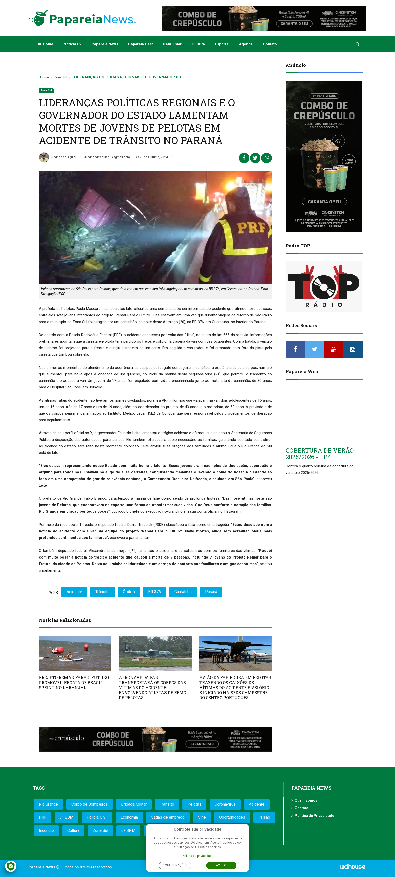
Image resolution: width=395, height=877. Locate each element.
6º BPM (128, 830)
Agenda (246, 44)
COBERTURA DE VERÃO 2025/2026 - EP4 (320, 453)
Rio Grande (48, 804)
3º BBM (66, 817)
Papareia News (105, 44)
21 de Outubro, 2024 (152, 157)
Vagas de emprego (168, 817)
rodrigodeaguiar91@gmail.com (106, 157)
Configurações (175, 865)
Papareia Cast (140, 44)
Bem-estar (172, 44)
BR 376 (154, 591)
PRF (42, 817)
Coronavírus (225, 804)
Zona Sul (60, 77)
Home (45, 44)
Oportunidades (232, 817)
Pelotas (194, 804)
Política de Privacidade (314, 816)
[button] (358, 44)
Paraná (211, 591)
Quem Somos (306, 800)
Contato (270, 44)
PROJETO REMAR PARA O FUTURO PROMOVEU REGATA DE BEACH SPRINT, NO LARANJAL (74, 682)
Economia (129, 817)
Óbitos (129, 591)
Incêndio (46, 830)
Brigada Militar (134, 804)
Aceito (221, 865)
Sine (202, 817)
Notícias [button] (72, 44)
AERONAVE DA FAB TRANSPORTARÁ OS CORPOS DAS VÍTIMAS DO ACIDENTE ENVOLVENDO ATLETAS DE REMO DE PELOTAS (152, 687)
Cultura (198, 44)
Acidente (74, 591)
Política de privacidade (197, 856)
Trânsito (102, 591)
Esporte (222, 44)
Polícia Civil (97, 817)
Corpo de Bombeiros (89, 804)
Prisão (264, 817)
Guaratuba (183, 591)
